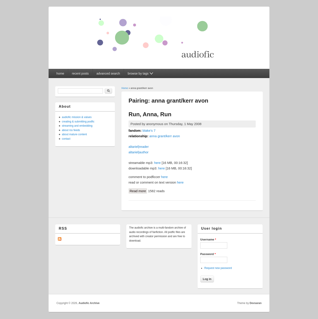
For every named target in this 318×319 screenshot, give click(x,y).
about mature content (74, 134)
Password (208, 254)
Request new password (218, 268)
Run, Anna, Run (150, 114)
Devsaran (255, 303)
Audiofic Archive (89, 303)
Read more (138, 190)
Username (208, 239)
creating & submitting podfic (78, 121)
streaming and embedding (77, 125)
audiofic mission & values (77, 117)
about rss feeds (71, 130)
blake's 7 (148, 130)
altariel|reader (139, 146)
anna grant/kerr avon (164, 136)
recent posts (80, 73)
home (60, 73)
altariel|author (139, 152)
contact (66, 138)
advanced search (108, 73)
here (157, 163)
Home (124, 88)
